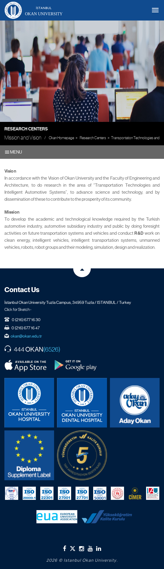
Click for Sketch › (17, 309)
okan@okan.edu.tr (26, 336)
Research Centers (26, 129)
